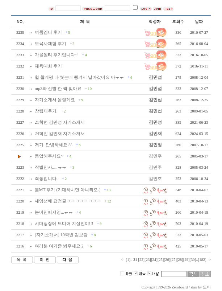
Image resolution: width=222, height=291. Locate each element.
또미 (207, 287)
